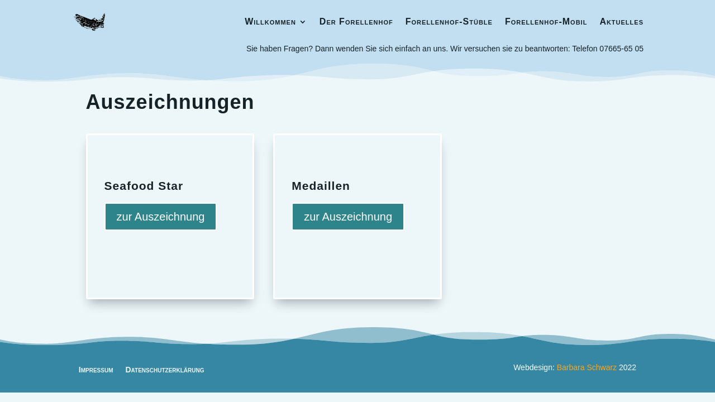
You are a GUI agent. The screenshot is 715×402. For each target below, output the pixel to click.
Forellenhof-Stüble (449, 21)
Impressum (96, 369)
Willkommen (270, 21)
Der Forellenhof (356, 21)
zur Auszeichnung (161, 216)
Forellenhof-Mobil (546, 21)
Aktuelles (621, 21)
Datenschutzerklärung (164, 369)
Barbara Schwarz (587, 367)
